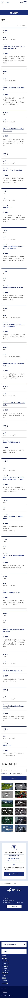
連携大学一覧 (5, 973)
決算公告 (6, 968)
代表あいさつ (7, 963)
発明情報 (10, 883)
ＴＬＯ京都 (4, 883)
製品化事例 (4, 958)
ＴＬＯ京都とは (5, 961)
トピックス (4, 980)
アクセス (4, 975)
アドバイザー (7, 970)
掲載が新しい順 (7, 773)
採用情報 (4, 978)
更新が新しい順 (18, 773)
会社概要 (6, 966)
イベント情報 (5, 983)
